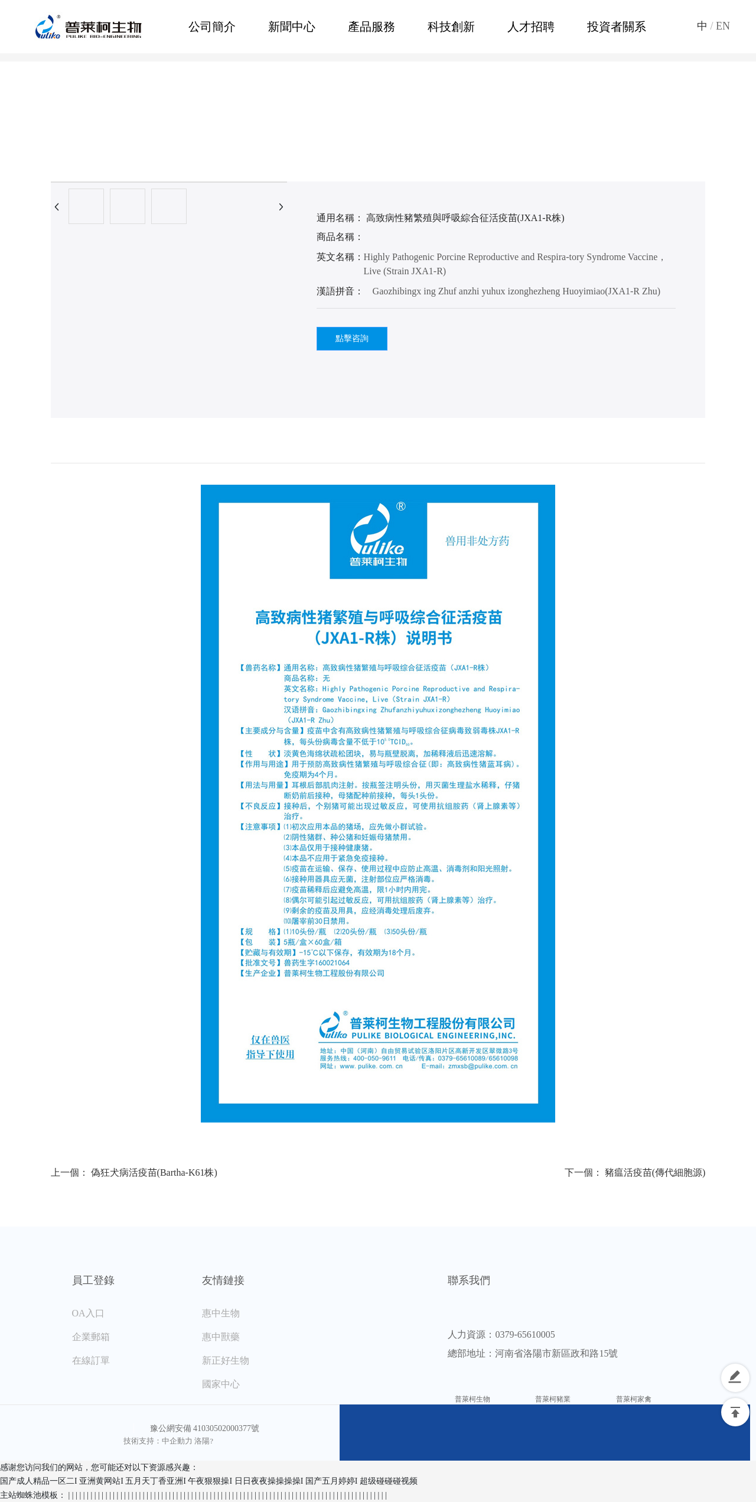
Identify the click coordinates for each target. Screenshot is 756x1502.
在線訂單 (91, 1360)
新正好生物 (225, 1360)
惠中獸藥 (221, 1337)
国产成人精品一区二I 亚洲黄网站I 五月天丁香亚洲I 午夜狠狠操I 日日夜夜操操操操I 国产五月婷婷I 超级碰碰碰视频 (209, 1481)
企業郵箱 (91, 1337)
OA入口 (88, 1313)
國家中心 (221, 1384)
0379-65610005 (525, 1334)
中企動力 (177, 1440)
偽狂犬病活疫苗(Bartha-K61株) (154, 1172)
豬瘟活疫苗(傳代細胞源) (655, 1172)
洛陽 (202, 1440)
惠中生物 (221, 1313)
